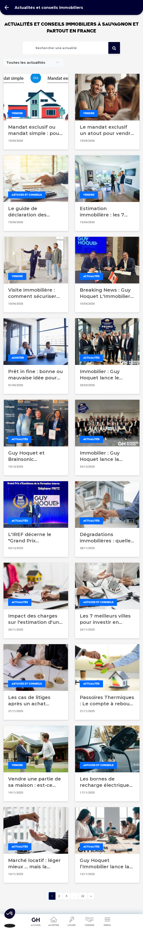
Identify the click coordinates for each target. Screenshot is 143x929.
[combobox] (33, 63)
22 (82, 896)
